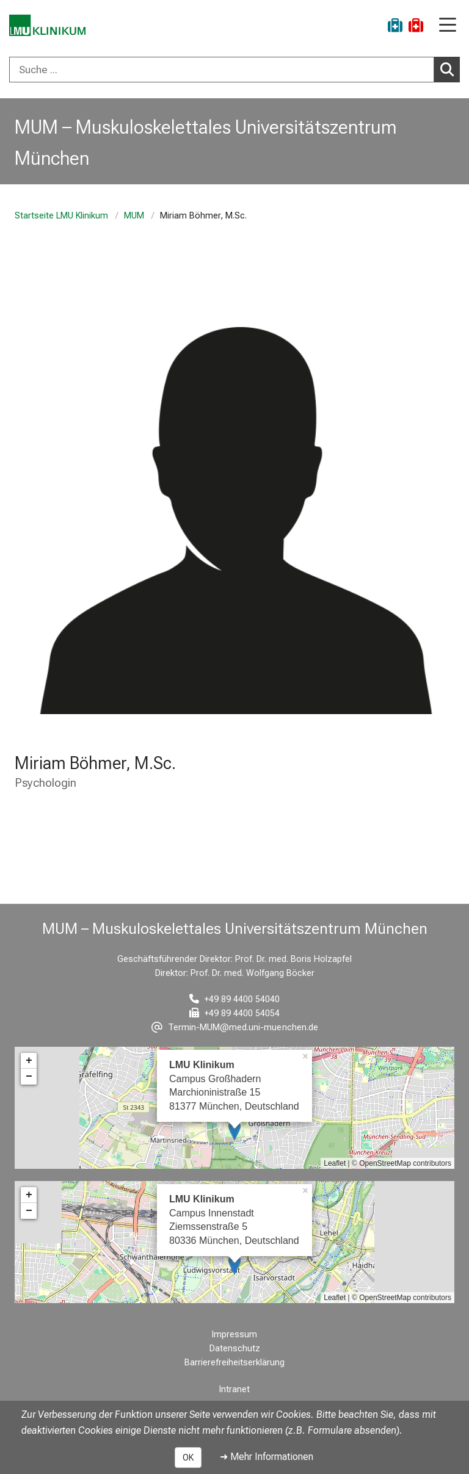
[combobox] (234, 69)
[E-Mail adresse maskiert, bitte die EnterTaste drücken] (234, 1027)
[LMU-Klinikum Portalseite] (52, 27)
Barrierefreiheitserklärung (234, 1362)
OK (188, 1457)
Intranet (234, 1389)
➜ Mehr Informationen (266, 1456)
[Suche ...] (221, 69)
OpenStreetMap (385, 1163)
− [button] (29, 1076)
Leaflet (335, 1163)
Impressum (234, 1334)
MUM (134, 216)
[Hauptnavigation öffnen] (447, 26)
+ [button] (29, 1060)
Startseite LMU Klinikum (61, 216)
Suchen (450, 69)
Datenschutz (234, 1348)
